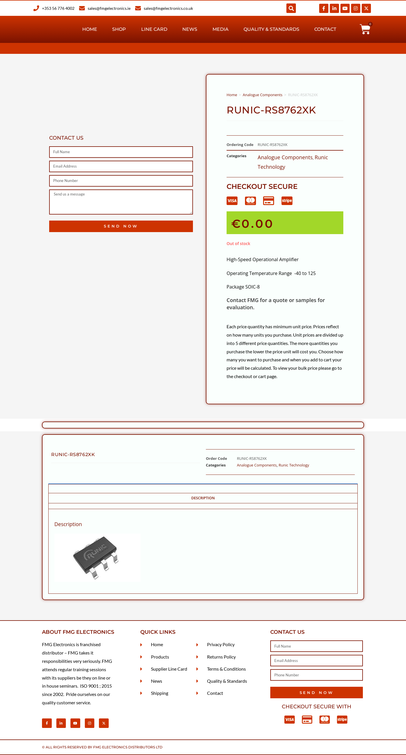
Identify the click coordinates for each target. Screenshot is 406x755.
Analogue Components (262, 94)
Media (220, 29)
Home (89, 29)
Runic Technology (294, 465)
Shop (119, 29)
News (189, 29)
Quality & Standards (271, 29)
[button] (291, 8)
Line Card (154, 29)
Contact (325, 29)
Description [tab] (203, 498)
